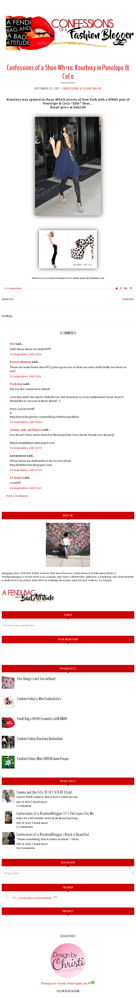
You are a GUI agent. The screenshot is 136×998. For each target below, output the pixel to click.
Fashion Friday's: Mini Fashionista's (39, 699)
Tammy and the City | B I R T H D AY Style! (44, 792)
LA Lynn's (16, 477)
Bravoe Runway (20, 361)
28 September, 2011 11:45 (26, 488)
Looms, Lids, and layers (26, 429)
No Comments (25, 848)
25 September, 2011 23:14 (25, 376)
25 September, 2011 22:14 (25, 354)
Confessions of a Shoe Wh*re (82, 88)
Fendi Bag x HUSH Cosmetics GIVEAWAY (42, 718)
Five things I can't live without (36, 679)
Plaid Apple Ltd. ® (79, 983)
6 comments (13, 288)
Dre (12, 343)
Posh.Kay (16, 384)
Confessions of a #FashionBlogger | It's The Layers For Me (55, 813)
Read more (40, 802)
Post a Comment (17, 495)
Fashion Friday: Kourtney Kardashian (40, 738)
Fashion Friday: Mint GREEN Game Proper (43, 758)
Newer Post (8, 299)
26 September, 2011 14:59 (26, 448)
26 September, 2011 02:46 (26, 422)
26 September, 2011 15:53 (26, 470)
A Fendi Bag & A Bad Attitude (35, 898)
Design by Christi (54, 983)
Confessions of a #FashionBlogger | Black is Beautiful (52, 834)
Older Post (128, 299)
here (40, 278)
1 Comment (23, 805)
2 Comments (24, 826)
